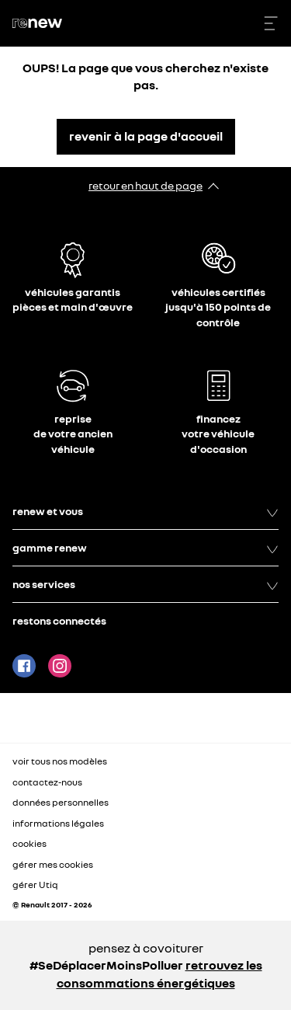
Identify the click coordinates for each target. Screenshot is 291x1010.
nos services (145, 584)
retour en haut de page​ (145, 185)
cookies (29, 843)
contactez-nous (47, 782)
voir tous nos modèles (59, 761)
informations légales (58, 823)
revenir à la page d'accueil (146, 136)
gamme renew (145, 548)
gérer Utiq (35, 884)
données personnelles (60, 802)
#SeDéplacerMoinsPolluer (106, 965)
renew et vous (145, 511)
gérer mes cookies (52, 864)
